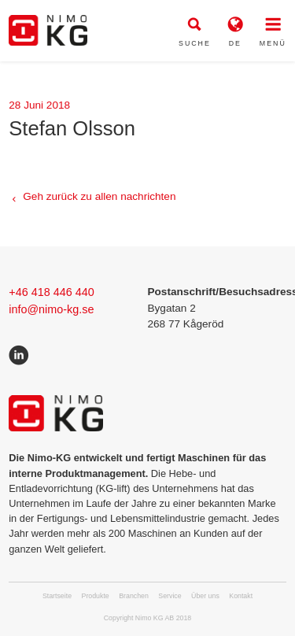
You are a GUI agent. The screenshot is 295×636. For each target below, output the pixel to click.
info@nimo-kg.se (51, 309)
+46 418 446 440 (51, 292)
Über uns (205, 596)
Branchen (134, 596)
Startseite (57, 596)
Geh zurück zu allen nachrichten (99, 196)
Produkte (95, 596)
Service (169, 596)
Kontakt (241, 596)
